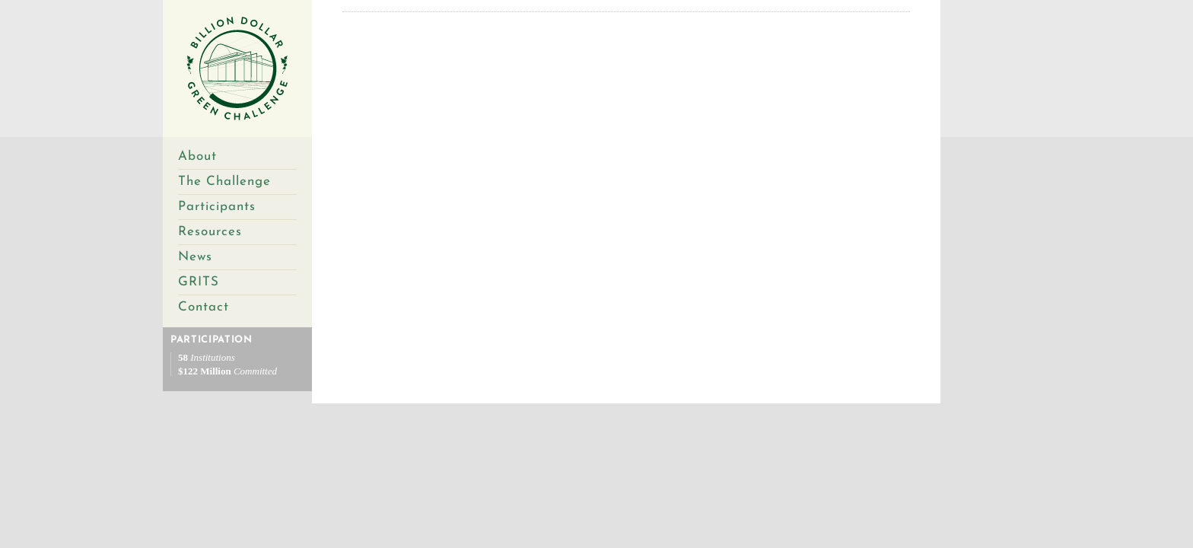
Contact (203, 307)
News (195, 256)
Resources (210, 231)
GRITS (198, 282)
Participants (217, 206)
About (197, 156)
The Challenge (224, 181)
